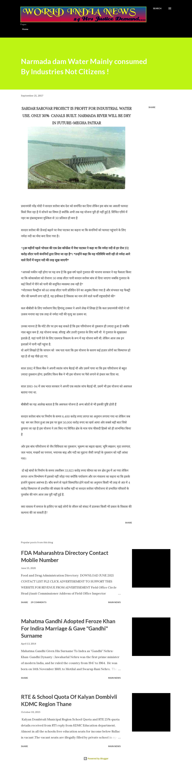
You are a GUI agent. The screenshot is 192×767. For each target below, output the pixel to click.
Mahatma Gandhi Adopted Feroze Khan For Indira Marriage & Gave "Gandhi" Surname (68, 628)
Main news (114, 602)
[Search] (157, 8)
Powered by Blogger (96, 758)
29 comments (38, 602)
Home (25, 29)
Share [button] (151, 107)
